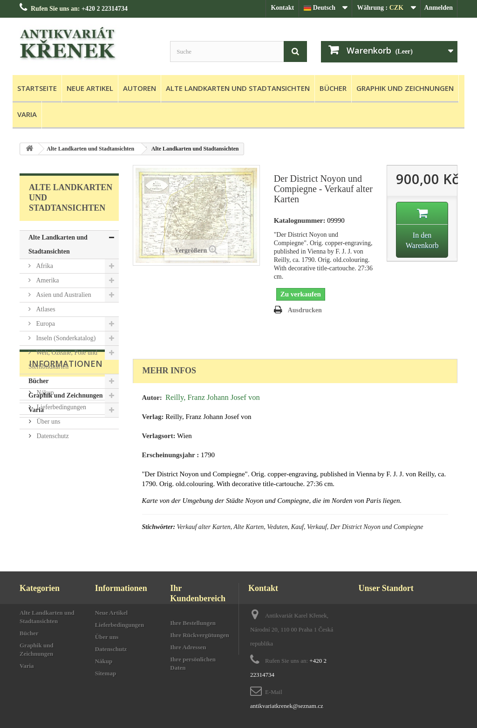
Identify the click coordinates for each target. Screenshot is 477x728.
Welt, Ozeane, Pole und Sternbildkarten (62, 359)
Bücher (333, 88)
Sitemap (105, 673)
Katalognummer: (300, 220)
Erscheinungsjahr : (170, 455)
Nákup (44, 470)
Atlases (44, 309)
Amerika (46, 280)
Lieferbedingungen (60, 485)
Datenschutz (52, 514)
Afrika (43, 265)
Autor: (152, 397)
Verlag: (153, 416)
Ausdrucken (305, 310)
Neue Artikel (90, 88)
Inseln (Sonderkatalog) (64, 338)
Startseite (37, 88)
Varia (27, 114)
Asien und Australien (62, 294)
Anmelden (438, 7)
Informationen (65, 445)
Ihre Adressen (188, 647)
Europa (44, 323)
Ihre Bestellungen (193, 622)
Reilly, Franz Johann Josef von (212, 397)
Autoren (139, 88)
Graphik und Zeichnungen (405, 88)
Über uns (47, 499)
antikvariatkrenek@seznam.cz (286, 705)
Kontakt (282, 7)
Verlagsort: (159, 436)
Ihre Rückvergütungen (199, 635)
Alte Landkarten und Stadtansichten (238, 88)
